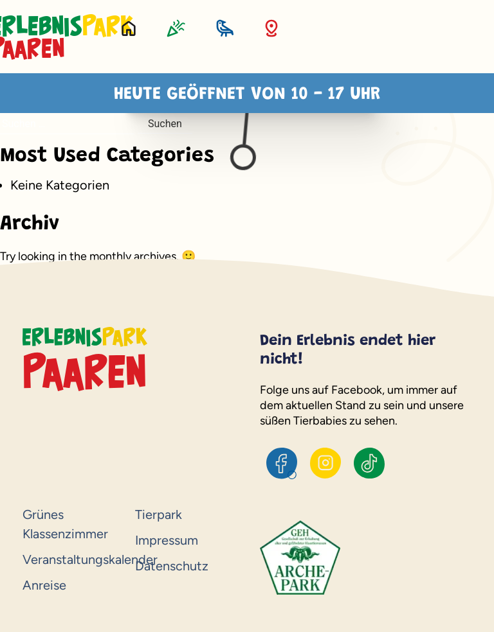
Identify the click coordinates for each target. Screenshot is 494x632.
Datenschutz (171, 566)
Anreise (44, 585)
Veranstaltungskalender (72, 559)
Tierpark (158, 514)
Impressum (166, 540)
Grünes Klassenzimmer (65, 524)
